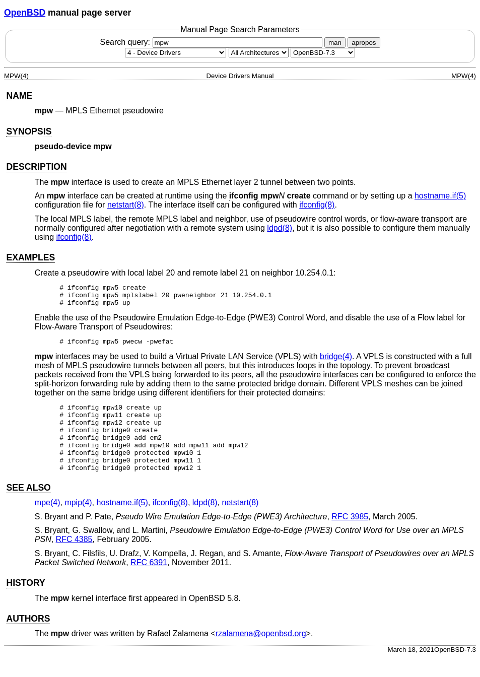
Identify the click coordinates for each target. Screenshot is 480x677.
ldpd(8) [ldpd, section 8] (279, 228)
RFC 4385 (74, 559)
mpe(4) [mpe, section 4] (47, 522)
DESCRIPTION (36, 167)
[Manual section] (175, 52)
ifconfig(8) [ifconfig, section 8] (316, 204)
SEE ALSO (28, 507)
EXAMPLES (30, 257)
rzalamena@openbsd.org (261, 653)
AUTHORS (28, 638)
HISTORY (25, 602)
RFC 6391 (148, 582)
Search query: (212, 42)
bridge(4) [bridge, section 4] (336, 362)
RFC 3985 (349, 536)
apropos (364, 42)
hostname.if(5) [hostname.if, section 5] (440, 195)
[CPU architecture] (259, 52)
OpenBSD (24, 13)
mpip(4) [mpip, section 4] (78, 522)
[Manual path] (323, 52)
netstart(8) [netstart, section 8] (125, 204)
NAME (19, 96)
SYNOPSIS (28, 131)
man (334, 42)
